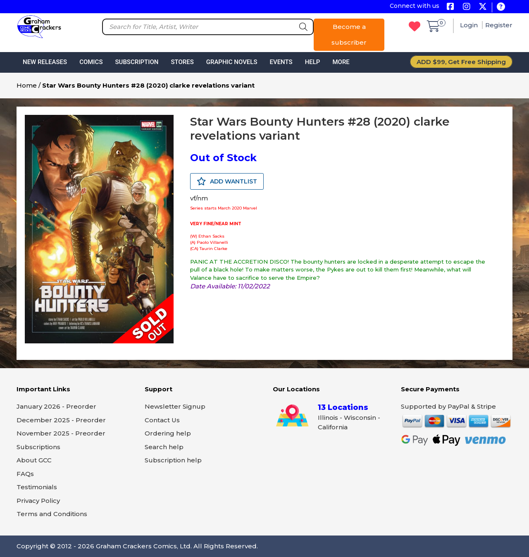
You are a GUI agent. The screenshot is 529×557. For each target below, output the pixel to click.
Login (469, 25)
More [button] (340, 62)
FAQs (25, 474)
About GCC (34, 460)
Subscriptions (38, 447)
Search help (164, 447)
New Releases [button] (45, 62)
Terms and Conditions (52, 514)
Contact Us (162, 420)
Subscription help (173, 460)
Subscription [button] (137, 62)
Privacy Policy (38, 501)
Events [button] (280, 62)
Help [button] (312, 62)
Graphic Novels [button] (231, 62)
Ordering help (168, 433)
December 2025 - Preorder (61, 420)
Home (27, 85)
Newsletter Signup (175, 406)
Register (498, 25)
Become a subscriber (349, 34)
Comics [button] (90, 62)
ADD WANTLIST (227, 181)
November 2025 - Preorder (61, 433)
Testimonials (37, 487)
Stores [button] (182, 62)
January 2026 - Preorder (56, 406)
